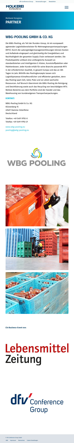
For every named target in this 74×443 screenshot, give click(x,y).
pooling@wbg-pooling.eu (17, 130)
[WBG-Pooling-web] (37, 159)
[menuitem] (26, 1)
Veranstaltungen (41, 1)
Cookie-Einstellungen (32, 440)
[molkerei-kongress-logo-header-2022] (31, 7)
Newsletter (52, 1)
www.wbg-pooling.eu (15, 127)
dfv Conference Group (26, 1)
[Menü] (65, 7)
